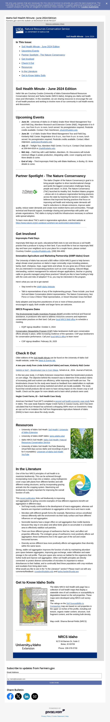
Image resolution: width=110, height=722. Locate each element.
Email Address (13, 672)
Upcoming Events (30, 51)
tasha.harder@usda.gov (68, 571)
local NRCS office (58, 336)
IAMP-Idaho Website (46, 287)
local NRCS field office (65, 319)
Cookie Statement (90, 6)
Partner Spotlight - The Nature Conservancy (43, 55)
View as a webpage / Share (55, 24)
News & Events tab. (47, 360)
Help (67, 716)
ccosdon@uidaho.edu (41, 251)
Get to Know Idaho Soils (34, 75)
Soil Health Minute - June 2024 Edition (41, 46)
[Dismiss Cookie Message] (106, 2)
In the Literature (29, 71)
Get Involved (28, 59)
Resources (27, 67)
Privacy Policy (46, 716)
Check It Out (28, 63)
